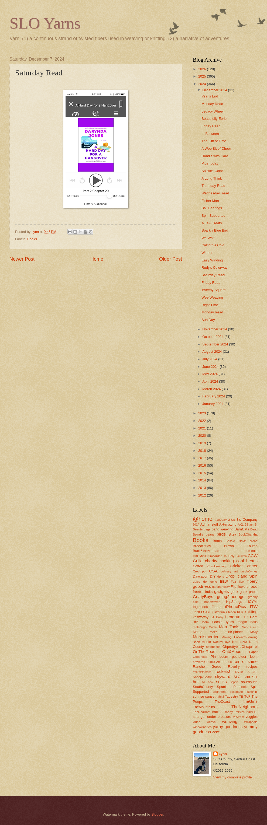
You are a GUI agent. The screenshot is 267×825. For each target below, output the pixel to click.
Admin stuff (209, 524)
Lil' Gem (251, 617)
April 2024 (210, 381)
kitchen (231, 612)
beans (210, 534)
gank (234, 592)
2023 (202, 413)
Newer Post (22, 259)
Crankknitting (216, 566)
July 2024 (210, 359)
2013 (202, 488)
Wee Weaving (212, 297)
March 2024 (212, 389)
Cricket (236, 566)
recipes (252, 667)
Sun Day (208, 320)
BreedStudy (202, 546)
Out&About (232, 651)
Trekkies (239, 712)
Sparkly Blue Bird (214, 230)
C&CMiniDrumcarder (207, 556)
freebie (198, 592)
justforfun (218, 612)
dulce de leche (205, 581)
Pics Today (209, 163)
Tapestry (231, 696)
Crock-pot (199, 571)
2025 (202, 76)
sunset (210, 696)
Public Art (213, 661)
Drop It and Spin (241, 576)
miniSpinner (234, 632)
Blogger (157, 814)
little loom (201, 622)
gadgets (221, 591)
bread (253, 541)
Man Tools (229, 626)
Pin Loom (219, 657)
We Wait (207, 238)
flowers (242, 587)
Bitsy (232, 534)
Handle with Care (214, 156)
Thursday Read (213, 186)
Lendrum (233, 616)
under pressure (219, 717)
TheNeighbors (244, 706)
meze (213, 632)
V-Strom (238, 716)
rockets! (222, 671)
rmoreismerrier (202, 671)
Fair (233, 581)
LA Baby (217, 617)
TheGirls (250, 701)
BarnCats (242, 529)
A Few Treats (211, 223)
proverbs (199, 661)
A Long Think (211, 178)
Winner (207, 253)
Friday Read (210, 126)
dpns (220, 576)
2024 (202, 84)
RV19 (239, 671)
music (206, 642)
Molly (254, 632)
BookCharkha (248, 534)
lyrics (230, 622)
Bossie (230, 541)
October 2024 (213, 337)
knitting (251, 611)
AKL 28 (243, 524)
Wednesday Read (215, 193)
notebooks (213, 646)
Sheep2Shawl (202, 677)
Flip (233, 587)
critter (252, 566)
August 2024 (212, 351)
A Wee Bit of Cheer (216, 148)
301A (196, 524)
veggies (252, 717)
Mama (213, 627)
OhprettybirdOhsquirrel (240, 647)
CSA (213, 571)
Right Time (209, 305)
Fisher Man (210, 201)
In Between (210, 134)
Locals (217, 622)
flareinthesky (221, 586)
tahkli (220, 696)
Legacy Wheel (212, 111)
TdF (247, 696)
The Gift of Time (213, 141)
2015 (202, 473)
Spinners (219, 691)
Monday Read (212, 104)
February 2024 (214, 396)
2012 (202, 495)
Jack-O (198, 612)
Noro (243, 642)
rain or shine (246, 661)
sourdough (249, 682)
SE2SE (253, 671)
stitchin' (252, 691)
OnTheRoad (204, 651)
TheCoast (222, 702)
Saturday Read (213, 275)
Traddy (228, 712)
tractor (217, 712)
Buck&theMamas (206, 551)
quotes (227, 662)
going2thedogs (230, 596)
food (253, 586)
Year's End (209, 96)
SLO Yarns (44, 23)
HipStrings (234, 602)
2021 (202, 428)
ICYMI (253, 602)
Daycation (200, 576)
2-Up (231, 519)
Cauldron (241, 556)
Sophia (234, 682)
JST (208, 612)
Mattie (197, 632)
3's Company (247, 520)
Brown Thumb (241, 546)
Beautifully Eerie (214, 119)
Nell (235, 642)
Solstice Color (212, 171)
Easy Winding (212, 260)
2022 (202, 421)
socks (221, 681)
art (251, 524)
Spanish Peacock (232, 687)
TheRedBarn (202, 712)
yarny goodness (227, 726)
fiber (242, 581)
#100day (221, 519)
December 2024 (215, 90)
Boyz (242, 541)
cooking (227, 560)
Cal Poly (229, 556)
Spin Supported (213, 216)
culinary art (229, 571)
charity (211, 560)
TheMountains (204, 707)
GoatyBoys (203, 596)
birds (221, 534)
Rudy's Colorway (214, 267)
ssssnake (236, 691)
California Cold (212, 245)
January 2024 (213, 404)
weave (211, 721)
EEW (224, 581)
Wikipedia (251, 721)
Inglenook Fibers (207, 607)
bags (207, 529)
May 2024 (210, 374)
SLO (237, 677)
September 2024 (215, 344)
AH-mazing (228, 524)
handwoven (212, 601)
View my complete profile (232, 777)
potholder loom (245, 657)
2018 (202, 451)
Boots (217, 541)
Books (32, 239)
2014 (202, 480)
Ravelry (234, 667)
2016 (202, 465)
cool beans (247, 560)
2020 (202, 436)
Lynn (223, 754)
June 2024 (211, 367)
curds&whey (249, 571)
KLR (240, 612)
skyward (222, 676)
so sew (207, 682)
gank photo (249, 592)
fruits (209, 592)
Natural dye (221, 642)
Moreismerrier (205, 636)
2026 (202, 69)
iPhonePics (235, 606)
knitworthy (200, 617)
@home (202, 519)
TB (241, 696)
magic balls (248, 622)
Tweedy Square (213, 290)
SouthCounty (203, 687)
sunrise (198, 696)
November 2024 (215, 329)
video (196, 721)
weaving (229, 721)
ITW (254, 606)
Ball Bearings (211, 208)
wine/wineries (202, 727)
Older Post (170, 259)
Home (96, 259)
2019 (202, 443)
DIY (212, 576)
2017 (202, 458)
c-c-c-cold (250, 551)
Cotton (198, 566)
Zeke (216, 732)
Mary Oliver (250, 627)
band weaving (222, 529)
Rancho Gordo (207, 667)
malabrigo (200, 627)
